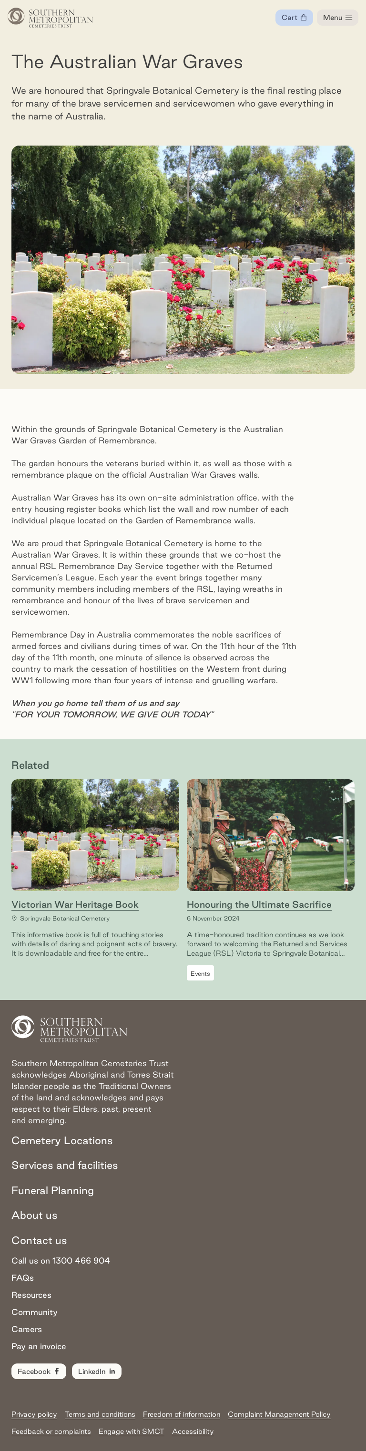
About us (34, 1215)
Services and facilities (64, 1165)
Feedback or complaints (51, 1431)
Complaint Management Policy (279, 1414)
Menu (338, 17)
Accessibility (193, 1431)
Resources (31, 1294)
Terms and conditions (100, 1414)
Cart (297, 19)
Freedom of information (181, 1414)
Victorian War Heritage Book (75, 904)
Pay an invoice (38, 1346)
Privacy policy (34, 1414)
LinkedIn (97, 1371)
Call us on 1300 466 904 (60, 1260)
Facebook (39, 1371)
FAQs (22, 1277)
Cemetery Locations (62, 1140)
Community (34, 1311)
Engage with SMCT (131, 1431)
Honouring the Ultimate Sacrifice (259, 904)
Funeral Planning (52, 1190)
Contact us (39, 1240)
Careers (26, 1328)
